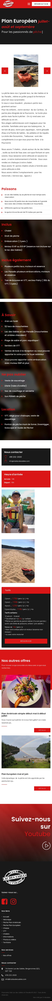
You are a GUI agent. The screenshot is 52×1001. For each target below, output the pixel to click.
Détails (42, 730)
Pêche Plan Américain (12, 922)
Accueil (6, 917)
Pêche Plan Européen (11, 925)
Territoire (7, 942)
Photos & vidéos (9, 939)
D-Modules (46, 997)
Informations (8, 937)
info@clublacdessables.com (19, 461)
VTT (4, 931)
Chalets (6, 934)
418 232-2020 (15, 457)
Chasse (6, 928)
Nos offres (7, 955)
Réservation (41, 4)
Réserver (26, 641)
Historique (7, 919)
